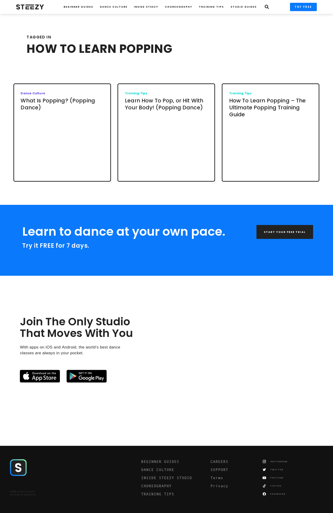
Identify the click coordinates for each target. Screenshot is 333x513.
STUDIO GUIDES (244, 7)
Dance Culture (113, 7)
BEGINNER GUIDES (160, 461)
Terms (216, 478)
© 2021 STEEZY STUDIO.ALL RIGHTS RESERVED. (23, 493)
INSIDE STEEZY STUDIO (166, 478)
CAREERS (219, 461)
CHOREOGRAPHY (178, 7)
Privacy (219, 486)
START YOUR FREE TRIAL (285, 232)
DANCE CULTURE (157, 470)
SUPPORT (219, 470)
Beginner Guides (78, 7)
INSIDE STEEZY (146, 7)
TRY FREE (303, 7)
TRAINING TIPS (211, 7)
